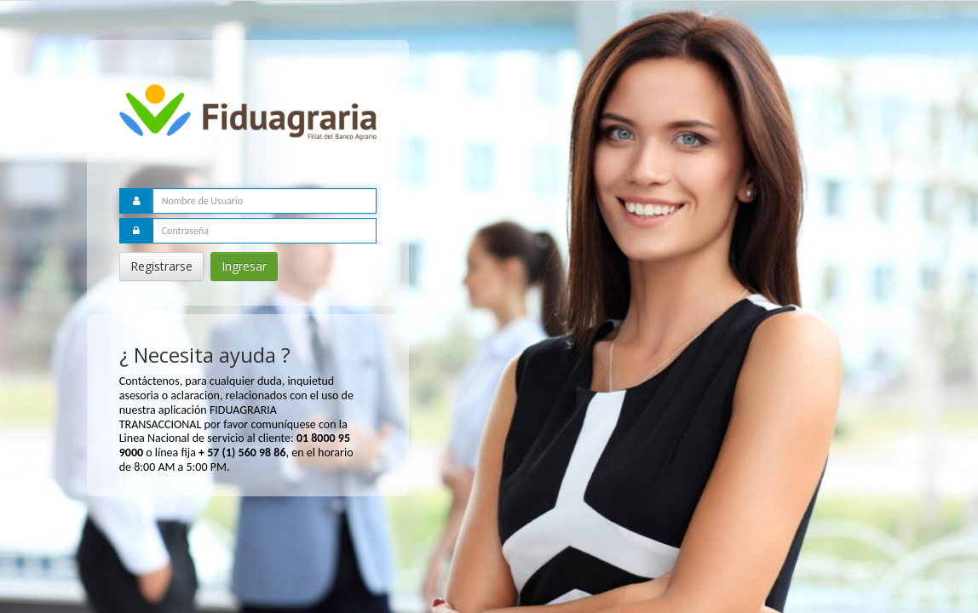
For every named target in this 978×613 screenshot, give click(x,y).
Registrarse (161, 266)
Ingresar (244, 266)
